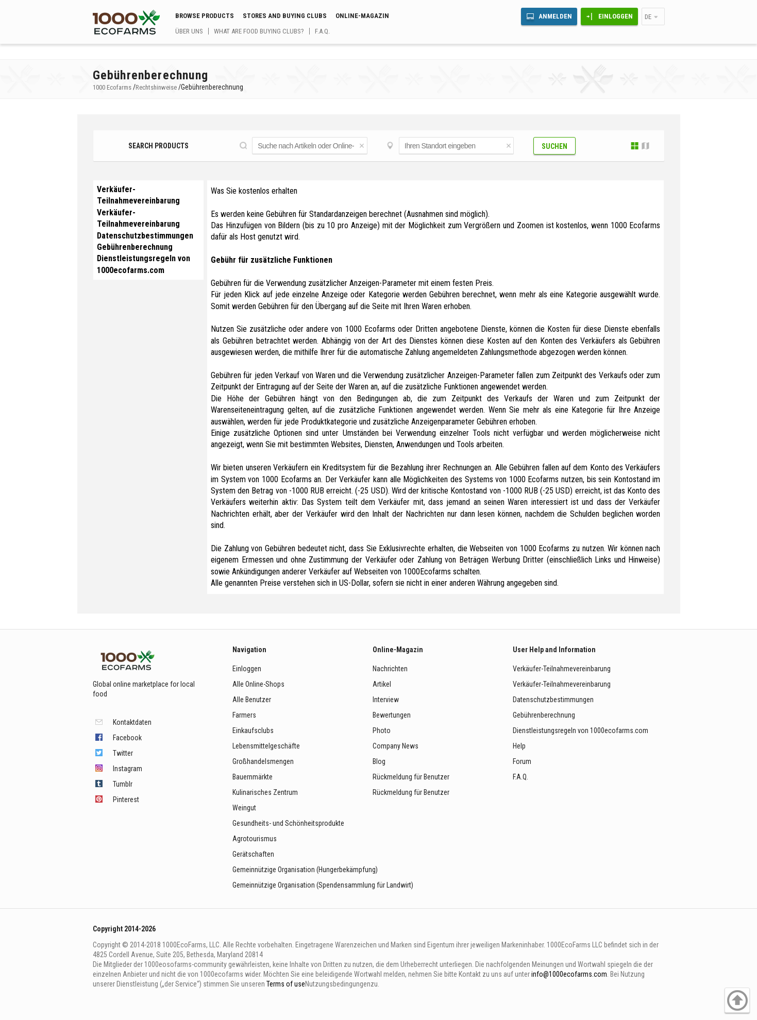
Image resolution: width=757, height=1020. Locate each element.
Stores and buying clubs (285, 16)
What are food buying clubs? (259, 31)
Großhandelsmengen (263, 761)
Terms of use (285, 984)
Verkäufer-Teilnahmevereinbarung (562, 669)
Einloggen (615, 16)
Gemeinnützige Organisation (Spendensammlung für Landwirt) (322, 885)
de (648, 17)
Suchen (554, 146)
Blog (379, 761)
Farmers (244, 715)
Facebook (127, 738)
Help (519, 746)
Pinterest (126, 799)
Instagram (127, 768)
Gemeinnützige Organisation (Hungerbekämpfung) (305, 869)
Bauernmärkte (252, 777)
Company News (395, 746)
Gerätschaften (253, 854)
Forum (522, 761)
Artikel (382, 684)
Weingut (244, 808)
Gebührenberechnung (135, 247)
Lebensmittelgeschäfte (266, 746)
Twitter (123, 753)
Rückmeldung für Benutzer (411, 777)
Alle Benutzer (251, 699)
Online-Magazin (362, 16)
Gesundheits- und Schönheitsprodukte (288, 823)
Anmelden (555, 16)
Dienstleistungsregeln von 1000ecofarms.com (580, 730)
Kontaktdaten (132, 722)
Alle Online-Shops (258, 684)
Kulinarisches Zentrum (265, 792)
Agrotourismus (254, 839)
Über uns (189, 31)
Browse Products (204, 16)
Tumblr (122, 784)
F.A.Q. (322, 31)
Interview (386, 699)
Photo (382, 730)
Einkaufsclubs (253, 730)
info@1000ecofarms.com (569, 974)
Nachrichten (390, 669)
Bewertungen (392, 715)
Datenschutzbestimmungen (145, 236)
